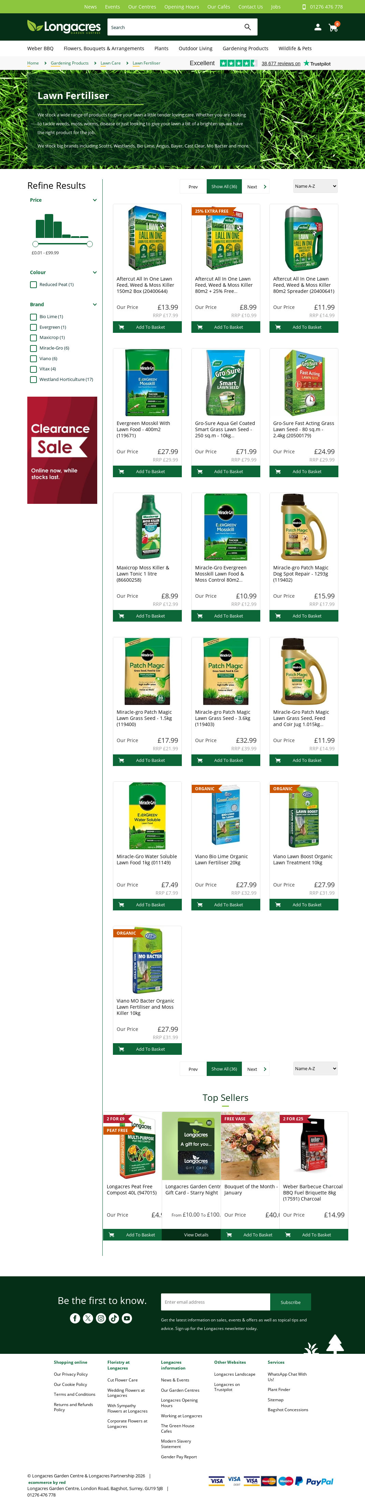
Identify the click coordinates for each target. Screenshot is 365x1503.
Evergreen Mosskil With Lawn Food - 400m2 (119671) (143, 429)
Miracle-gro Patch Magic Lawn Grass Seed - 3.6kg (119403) (222, 718)
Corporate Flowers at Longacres (127, 1423)
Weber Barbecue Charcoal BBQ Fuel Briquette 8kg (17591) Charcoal (313, 1192)
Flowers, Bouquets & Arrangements (104, 48)
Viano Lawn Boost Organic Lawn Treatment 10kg (303, 859)
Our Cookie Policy (70, 1384)
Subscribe (291, 1302)
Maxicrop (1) (52, 337)
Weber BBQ (40, 48)
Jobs (276, 6)
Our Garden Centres (180, 1390)
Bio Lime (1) (51, 316)
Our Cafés (218, 6)
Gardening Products (245, 48)
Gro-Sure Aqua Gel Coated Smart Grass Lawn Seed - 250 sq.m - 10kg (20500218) (225, 432)
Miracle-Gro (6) (54, 348)
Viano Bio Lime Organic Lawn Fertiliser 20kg (221, 859)
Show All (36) (224, 186)
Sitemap (275, 1400)
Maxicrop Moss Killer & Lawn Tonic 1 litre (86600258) (143, 573)
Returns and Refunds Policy (73, 1407)
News (90, 6)
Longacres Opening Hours (179, 1402)
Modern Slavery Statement (176, 1443)
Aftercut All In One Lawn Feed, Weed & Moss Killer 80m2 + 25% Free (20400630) (224, 287)
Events (112, 6)
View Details (196, 1235)
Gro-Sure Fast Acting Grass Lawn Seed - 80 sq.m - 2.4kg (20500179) (303, 429)
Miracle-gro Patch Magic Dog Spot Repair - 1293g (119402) (300, 573)
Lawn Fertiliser (146, 63)
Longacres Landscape (235, 1374)
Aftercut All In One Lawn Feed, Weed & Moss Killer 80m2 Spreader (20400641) (303, 284)
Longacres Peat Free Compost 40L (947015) (132, 1189)
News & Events (175, 1380)
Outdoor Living (196, 48)
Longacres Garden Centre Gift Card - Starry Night (194, 1189)
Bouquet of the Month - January (251, 1189)
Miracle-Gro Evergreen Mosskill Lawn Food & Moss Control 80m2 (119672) (221, 576)
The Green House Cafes (177, 1428)
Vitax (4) (48, 369)
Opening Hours (181, 6)
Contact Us (250, 6)
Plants (162, 48)
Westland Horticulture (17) (66, 379)
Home (33, 63)
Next (252, 187)
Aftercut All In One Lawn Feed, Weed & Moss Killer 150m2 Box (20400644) (145, 284)
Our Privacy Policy (71, 1374)
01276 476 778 (326, 6)
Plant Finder (279, 1389)
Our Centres (142, 6)
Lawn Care (111, 63)
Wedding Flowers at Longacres (126, 1393)
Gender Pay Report (179, 1457)
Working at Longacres (181, 1416)
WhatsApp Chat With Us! (287, 1377)
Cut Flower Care (122, 1380)
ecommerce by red (47, 1482)
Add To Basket (141, 327)
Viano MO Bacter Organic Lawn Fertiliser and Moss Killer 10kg (145, 1006)
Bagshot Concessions (288, 1410)
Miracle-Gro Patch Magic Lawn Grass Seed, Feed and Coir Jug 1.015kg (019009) (301, 721)
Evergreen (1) (53, 327)
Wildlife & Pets (295, 48)
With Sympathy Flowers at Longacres (127, 1408)
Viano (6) (48, 358)
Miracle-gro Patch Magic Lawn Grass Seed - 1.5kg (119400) (144, 718)
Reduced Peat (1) (57, 284)
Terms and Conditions (75, 1394)
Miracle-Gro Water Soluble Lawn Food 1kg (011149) (147, 859)
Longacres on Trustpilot (227, 1387)
